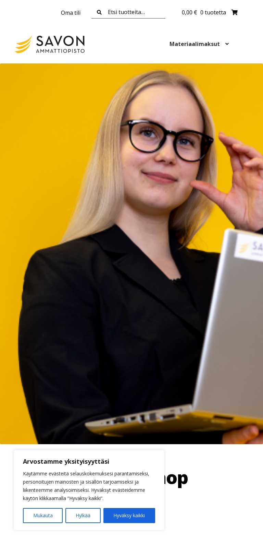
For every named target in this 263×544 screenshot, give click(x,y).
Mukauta (43, 515)
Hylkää (83, 515)
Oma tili (70, 12)
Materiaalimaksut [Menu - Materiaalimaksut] (195, 44)
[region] (89, 490)
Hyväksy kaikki (129, 515)
